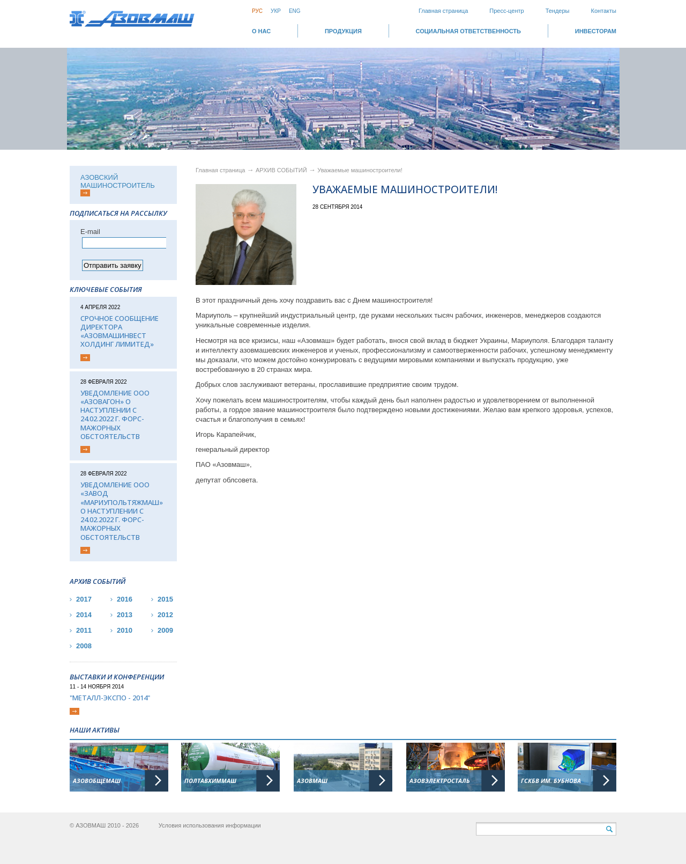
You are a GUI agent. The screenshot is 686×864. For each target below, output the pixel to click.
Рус (257, 11)
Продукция (343, 31)
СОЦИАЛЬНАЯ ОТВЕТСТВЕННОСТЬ (468, 31)
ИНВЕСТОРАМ (595, 31)
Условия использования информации (210, 825)
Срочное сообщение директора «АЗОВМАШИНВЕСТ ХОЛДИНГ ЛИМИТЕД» (119, 331)
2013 (124, 615)
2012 (165, 615)
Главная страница (443, 11)
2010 (124, 630)
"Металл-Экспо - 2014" (110, 697)
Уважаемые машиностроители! (359, 170)
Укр (276, 11)
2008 (84, 646)
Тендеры (558, 11)
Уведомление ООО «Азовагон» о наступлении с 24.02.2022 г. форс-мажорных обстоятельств (115, 415)
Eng (295, 11)
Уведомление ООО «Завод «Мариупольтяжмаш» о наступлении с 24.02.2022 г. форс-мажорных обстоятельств (121, 510)
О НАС (261, 31)
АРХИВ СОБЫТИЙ (282, 170)
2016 (124, 599)
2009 (165, 630)
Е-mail (90, 232)
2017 (84, 599)
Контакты (603, 11)
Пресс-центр (506, 11)
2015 (165, 599)
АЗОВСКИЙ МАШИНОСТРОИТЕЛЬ (117, 181)
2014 (84, 615)
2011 (84, 630)
